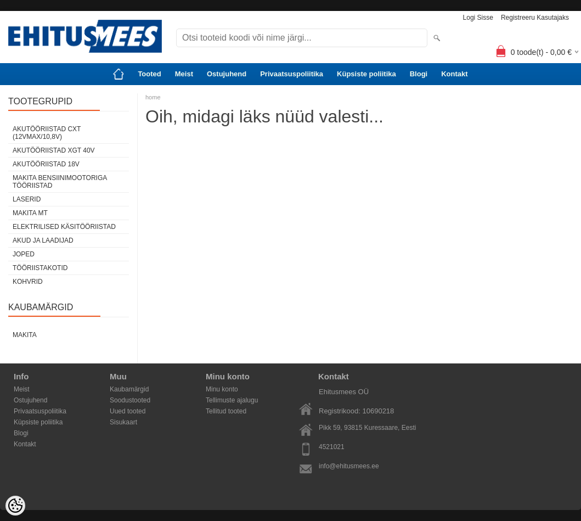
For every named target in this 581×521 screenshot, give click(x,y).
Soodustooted (130, 400)
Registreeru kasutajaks (535, 17)
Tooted (149, 74)
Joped (24, 254)
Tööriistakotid (40, 268)
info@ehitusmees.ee (349, 466)
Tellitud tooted (226, 411)
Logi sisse (478, 17)
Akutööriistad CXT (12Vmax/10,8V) (47, 133)
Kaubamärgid (129, 389)
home (153, 97)
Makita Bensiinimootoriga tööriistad (60, 181)
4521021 (332, 447)
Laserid (27, 199)
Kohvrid (28, 281)
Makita (25, 335)
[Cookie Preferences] (15, 506)
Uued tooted (127, 411)
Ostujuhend (226, 74)
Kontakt (454, 74)
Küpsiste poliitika (366, 74)
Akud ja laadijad (43, 240)
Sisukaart (123, 422)
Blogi (419, 74)
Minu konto (222, 389)
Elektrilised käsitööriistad (64, 227)
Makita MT (30, 213)
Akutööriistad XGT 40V (54, 150)
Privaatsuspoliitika (291, 74)
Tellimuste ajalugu (232, 400)
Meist (184, 74)
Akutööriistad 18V (46, 164)
